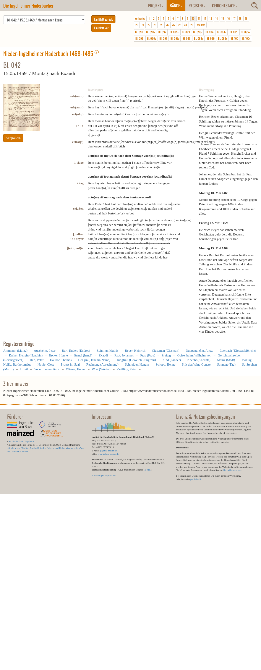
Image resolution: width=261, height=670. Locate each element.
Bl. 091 (139, 32)
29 (191, 25)
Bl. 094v (221, 32)
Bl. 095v (245, 32)
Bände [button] (176, 5)
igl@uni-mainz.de (108, 450)
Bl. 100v (246, 38)
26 (173, 25)
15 (222, 18)
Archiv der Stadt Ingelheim (21, 441)
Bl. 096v (151, 38)
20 (136, 25)
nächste (201, 25)
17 (234, 18)
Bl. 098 (187, 38)
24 (161, 25)
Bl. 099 (211, 38)
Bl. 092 (162, 32)
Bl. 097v (174, 38)
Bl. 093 (186, 32)
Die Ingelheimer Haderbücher (28, 5)
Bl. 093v (197, 32)
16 (228, 18)
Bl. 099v (222, 38)
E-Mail (147, 469)
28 (185, 25)
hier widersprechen (232, 470)
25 (167, 25)
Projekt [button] (155, 5)
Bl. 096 (139, 38)
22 (149, 25)
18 (240, 18)
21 (143, 25)
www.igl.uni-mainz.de (108, 454)
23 (155, 25)
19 (246, 18)
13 (210, 18)
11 (199, 18)
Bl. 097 (163, 38)
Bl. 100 (234, 38)
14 (216, 18)
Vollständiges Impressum (104, 475)
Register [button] (197, 5)
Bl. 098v (198, 38)
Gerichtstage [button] (224, 5)
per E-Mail (195, 479)
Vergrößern (13, 138)
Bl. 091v (150, 32)
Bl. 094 (210, 32)
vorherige (140, 18)
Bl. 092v (174, 32)
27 (179, 25)
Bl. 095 (233, 32)
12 (205, 18)
